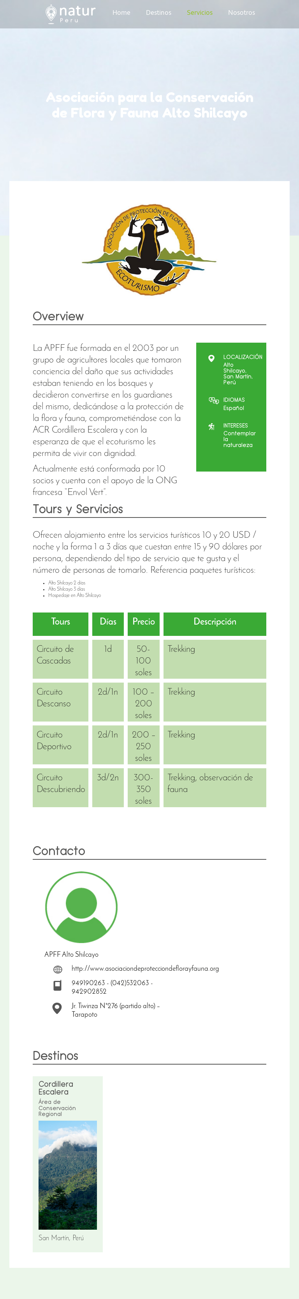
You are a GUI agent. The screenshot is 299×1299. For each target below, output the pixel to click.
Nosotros (241, 13)
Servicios (200, 13)
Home (121, 13)
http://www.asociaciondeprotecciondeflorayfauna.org (145, 969)
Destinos (158, 13)
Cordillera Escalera (56, 1088)
